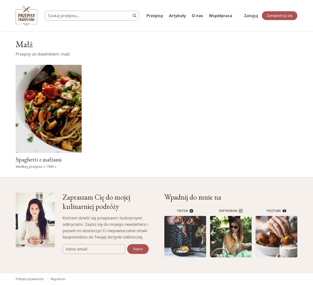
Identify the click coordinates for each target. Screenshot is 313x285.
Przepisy (154, 15)
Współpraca (220, 15)
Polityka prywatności (30, 279)
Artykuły (177, 15)
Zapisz (138, 249)
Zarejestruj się (279, 15)
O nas (197, 15)
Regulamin (58, 279)
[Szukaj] (134, 16)
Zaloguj (251, 15)
